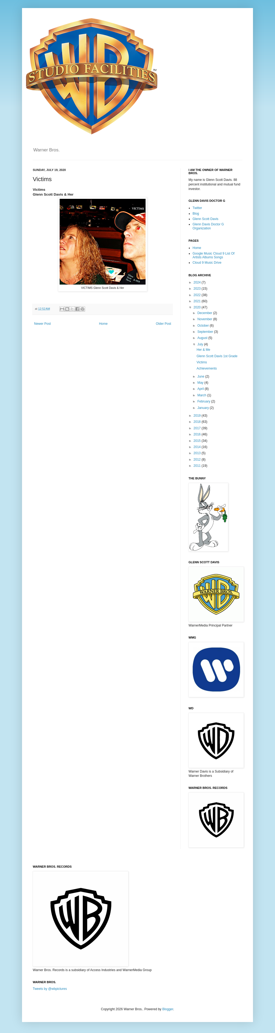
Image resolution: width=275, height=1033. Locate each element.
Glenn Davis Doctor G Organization (208, 226)
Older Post (163, 324)
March (202, 395)
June (201, 376)
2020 (198, 307)
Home (103, 324)
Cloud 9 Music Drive (207, 262)
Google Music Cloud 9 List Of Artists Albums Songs (213, 255)
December (205, 313)
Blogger (167, 1009)
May (200, 383)
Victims (202, 362)
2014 (198, 447)
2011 (198, 466)
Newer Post (42, 324)
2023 (198, 288)
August (202, 338)
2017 (198, 428)
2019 (198, 415)
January (203, 408)
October (203, 325)
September (205, 332)
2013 (198, 453)
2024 (198, 282)
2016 (198, 434)
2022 (198, 295)
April (201, 389)
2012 (198, 459)
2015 (198, 441)
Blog (196, 213)
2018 (198, 422)
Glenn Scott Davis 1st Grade (217, 356)
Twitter (197, 208)
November (205, 319)
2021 (198, 301)
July (200, 344)
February (204, 401)
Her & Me (203, 350)
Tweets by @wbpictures (50, 989)
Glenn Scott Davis (205, 219)
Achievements (207, 368)
